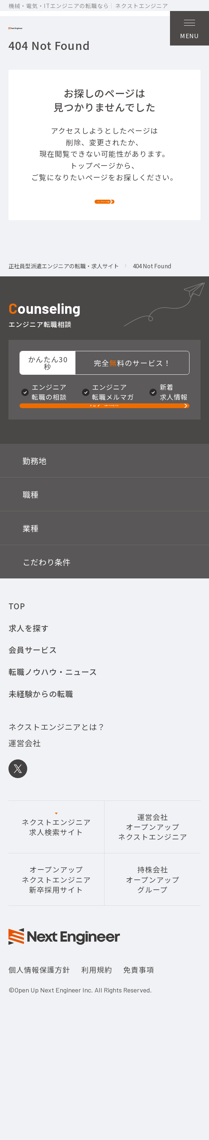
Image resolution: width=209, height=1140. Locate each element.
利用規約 (96, 1051)
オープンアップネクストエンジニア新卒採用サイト (56, 961)
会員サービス (32, 731)
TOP (16, 687)
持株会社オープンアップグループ (153, 961)
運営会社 (24, 824)
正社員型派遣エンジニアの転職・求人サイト (63, 317)
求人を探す (28, 709)
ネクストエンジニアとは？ (56, 808)
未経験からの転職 (40, 775)
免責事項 (138, 1051)
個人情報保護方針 (39, 1051)
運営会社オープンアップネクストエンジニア (152, 909)
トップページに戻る (104, 241)
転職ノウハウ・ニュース (52, 753)
